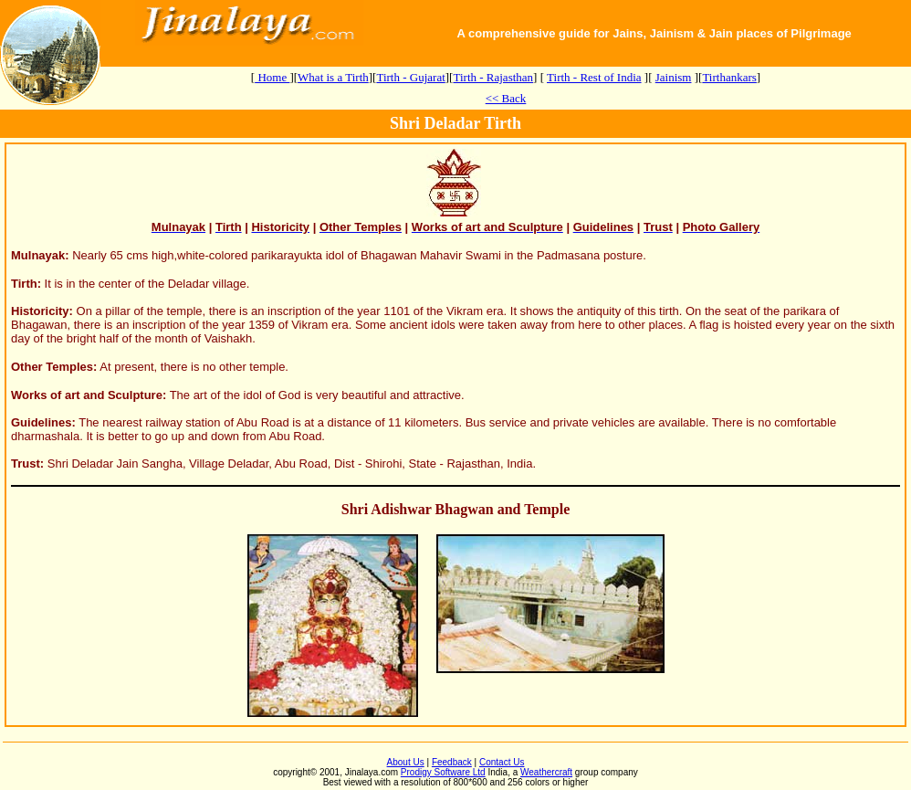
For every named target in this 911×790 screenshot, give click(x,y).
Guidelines (41, 422)
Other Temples (52, 367)
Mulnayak (38, 255)
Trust (25, 463)
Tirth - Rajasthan (493, 77)
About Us (405, 762)
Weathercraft (546, 772)
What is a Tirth (333, 77)
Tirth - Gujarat (410, 77)
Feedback (452, 762)
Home (272, 77)
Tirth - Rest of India (594, 77)
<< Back (506, 98)
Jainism (673, 77)
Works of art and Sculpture (86, 395)
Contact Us (501, 762)
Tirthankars (729, 77)
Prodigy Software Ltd (443, 772)
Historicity (40, 311)
